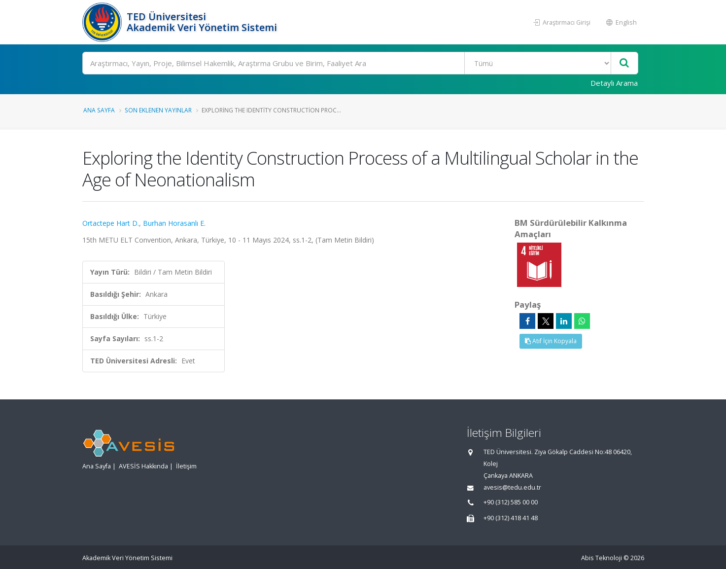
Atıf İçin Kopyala (551, 341)
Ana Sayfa (99, 110)
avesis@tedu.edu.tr (512, 487)
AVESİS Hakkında (143, 466)
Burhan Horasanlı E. (174, 223)
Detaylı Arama (614, 83)
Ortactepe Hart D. (110, 223)
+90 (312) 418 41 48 (511, 518)
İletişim (186, 466)
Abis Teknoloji (601, 558)
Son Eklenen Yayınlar (158, 110)
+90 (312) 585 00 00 (511, 502)
